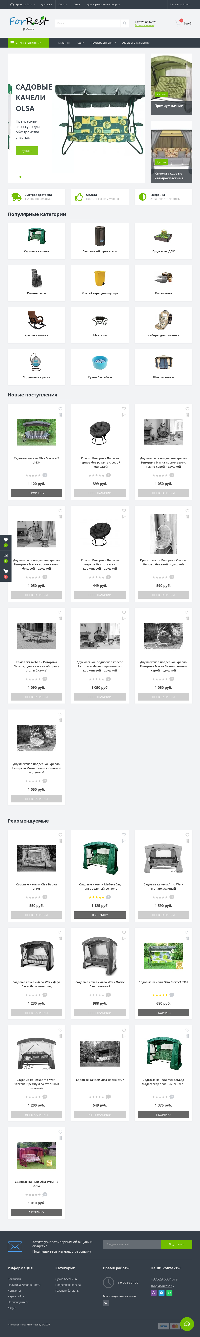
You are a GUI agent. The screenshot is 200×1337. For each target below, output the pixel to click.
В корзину (36, 493)
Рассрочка (157, 195)
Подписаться (176, 1244)
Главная (64, 42)
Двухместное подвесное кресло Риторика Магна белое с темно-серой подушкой (163, 666)
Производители (18, 1302)
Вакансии (14, 1279)
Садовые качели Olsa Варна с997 (100, 1080)
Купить (27, 150)
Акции (80, 42)
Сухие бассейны (66, 1279)
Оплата (63, 4)
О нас (77, 4)
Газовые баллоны (67, 1290)
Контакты (14, 1290)
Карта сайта (16, 1296)
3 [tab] (24, 177)
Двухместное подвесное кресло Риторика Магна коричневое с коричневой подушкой (100, 666)
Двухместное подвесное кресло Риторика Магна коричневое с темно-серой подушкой (163, 462)
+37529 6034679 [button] (164, 1279)
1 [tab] (16, 177)
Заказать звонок (144, 25)
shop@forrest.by (162, 1286)
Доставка (46, 4)
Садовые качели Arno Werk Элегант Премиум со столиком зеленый (36, 1084)
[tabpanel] (76, 118)
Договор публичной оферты (103, 4)
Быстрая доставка (38, 195)
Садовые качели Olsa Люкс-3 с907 (163, 982)
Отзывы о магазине (136, 42)
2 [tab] (20, 177)
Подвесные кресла (68, 1285)
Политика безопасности (24, 1285)
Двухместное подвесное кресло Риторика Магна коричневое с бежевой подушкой (36, 564)
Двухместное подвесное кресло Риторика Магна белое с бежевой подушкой (36, 768)
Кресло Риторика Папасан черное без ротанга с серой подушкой (100, 462)
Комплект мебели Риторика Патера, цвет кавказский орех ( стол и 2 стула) (36, 666)
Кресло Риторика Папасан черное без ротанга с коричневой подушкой (100, 564)
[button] (23, 4)
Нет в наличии (99, 493)
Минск (29, 29)
